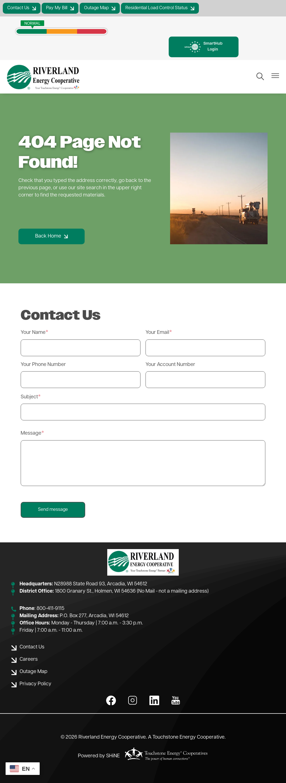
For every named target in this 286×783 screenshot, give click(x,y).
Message (31, 433)
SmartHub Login (204, 46)
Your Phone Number (43, 364)
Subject (29, 397)
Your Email (157, 332)
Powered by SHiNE (99, 756)
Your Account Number (170, 364)
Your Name (33, 332)
